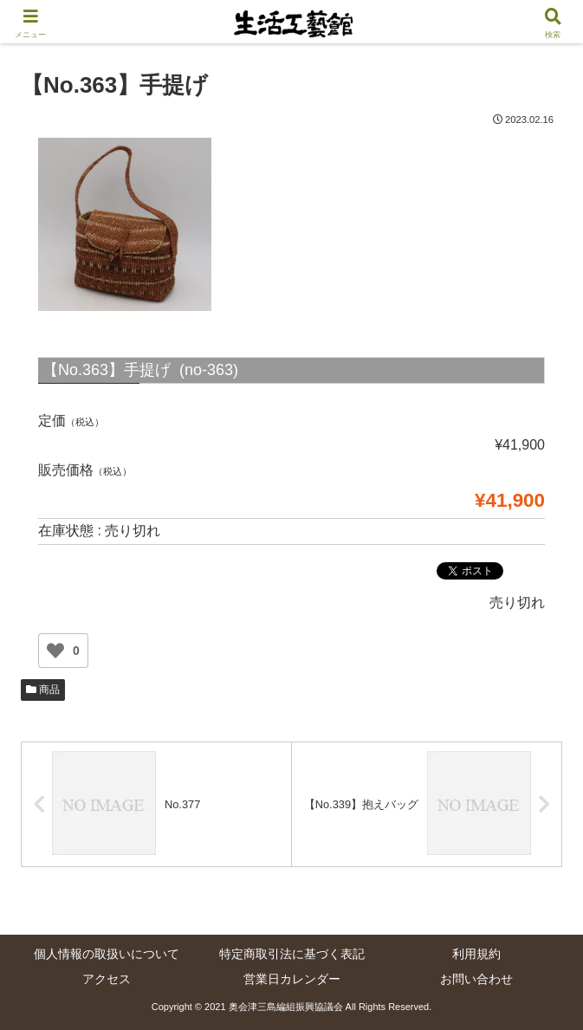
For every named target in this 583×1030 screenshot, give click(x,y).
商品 (43, 689)
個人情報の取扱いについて (106, 954)
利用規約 (476, 954)
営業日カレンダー (291, 979)
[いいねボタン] (55, 651)
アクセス (106, 979)
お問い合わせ (476, 979)
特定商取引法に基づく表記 (292, 954)
